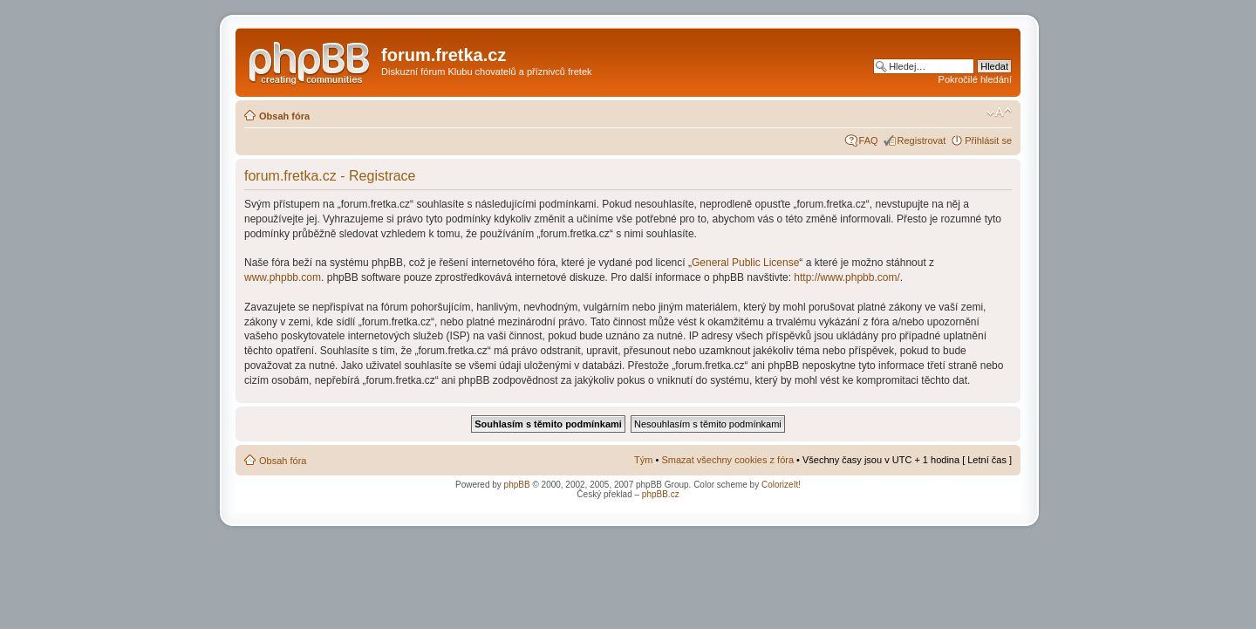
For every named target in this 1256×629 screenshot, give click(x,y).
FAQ (868, 140)
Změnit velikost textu (999, 112)
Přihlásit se (988, 140)
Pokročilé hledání (975, 79)
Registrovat (922, 140)
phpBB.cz (660, 494)
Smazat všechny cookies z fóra (727, 460)
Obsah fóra (284, 116)
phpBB (517, 484)
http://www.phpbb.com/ (846, 277)
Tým (643, 460)
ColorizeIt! (781, 484)
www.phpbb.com (282, 277)
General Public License (745, 262)
